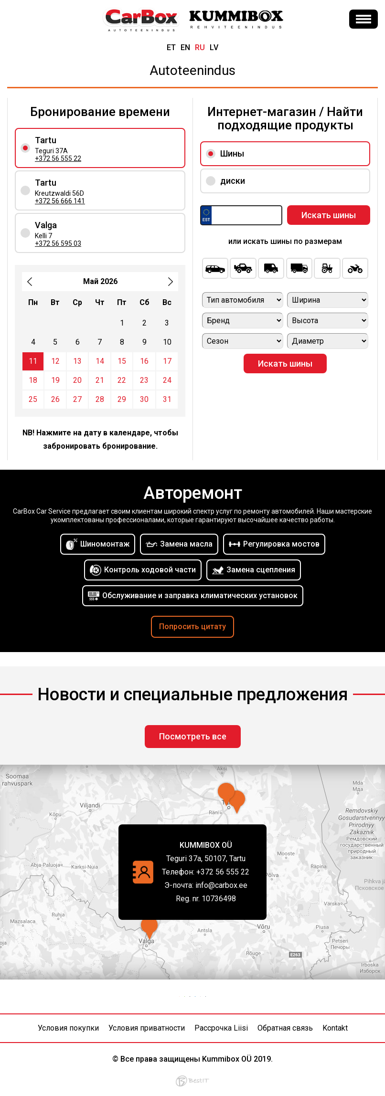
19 (55, 380)
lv (214, 47)
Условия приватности (146, 1028)
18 (33, 380)
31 (167, 399)
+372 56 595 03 (58, 243)
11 (33, 361)
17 (167, 361)
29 (122, 399)
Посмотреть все (192, 736)
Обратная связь (285, 1028)
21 (100, 380)
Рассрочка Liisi (221, 1028)
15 (122, 361)
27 (77, 399)
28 (100, 399)
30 (144, 399)
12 (55, 361)
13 (77, 361)
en (185, 47)
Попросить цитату (192, 626)
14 (100, 361)
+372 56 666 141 (60, 201)
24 (167, 380)
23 (144, 380)
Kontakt (335, 1028)
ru (200, 47)
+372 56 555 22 (58, 158)
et (171, 47)
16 (144, 361)
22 (122, 380)
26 (55, 399)
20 (77, 380)
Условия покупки (68, 1028)
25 (33, 399)
